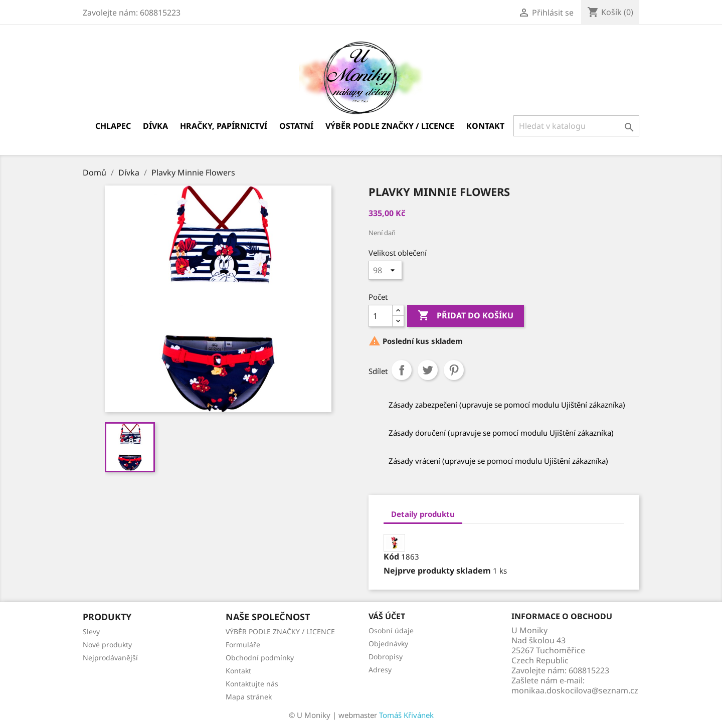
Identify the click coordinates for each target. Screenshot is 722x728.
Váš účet (387, 616)
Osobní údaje (391, 630)
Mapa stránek (249, 696)
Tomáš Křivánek (406, 715)
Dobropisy (386, 656)
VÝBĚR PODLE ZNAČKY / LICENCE (389, 125)
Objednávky (388, 643)
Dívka (155, 125)
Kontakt (485, 125)
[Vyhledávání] (576, 125)
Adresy (380, 669)
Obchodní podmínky (260, 657)
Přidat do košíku (465, 315)
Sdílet (402, 370)
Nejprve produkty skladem (437, 571)
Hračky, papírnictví (223, 125)
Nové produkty (107, 644)
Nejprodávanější (110, 657)
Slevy (91, 631)
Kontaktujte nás (252, 683)
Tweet (428, 370)
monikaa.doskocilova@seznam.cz (574, 690)
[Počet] (381, 316)
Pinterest (454, 370)
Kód (391, 557)
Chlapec (113, 125)
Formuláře (243, 644)
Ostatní (296, 125)
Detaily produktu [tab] (423, 514)
